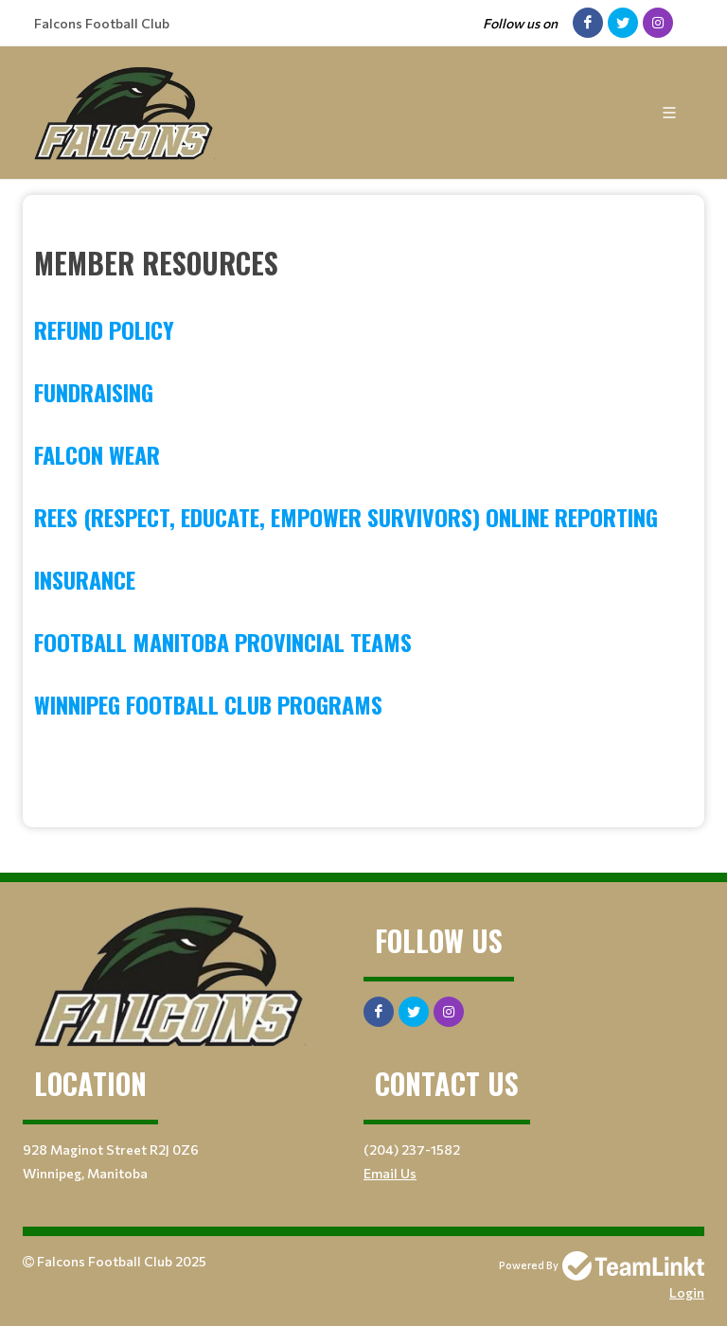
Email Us (390, 1173)
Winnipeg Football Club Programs (208, 704)
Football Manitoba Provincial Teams (223, 642)
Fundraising (93, 392)
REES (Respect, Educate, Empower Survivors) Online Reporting (346, 517)
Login (686, 1292)
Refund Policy (104, 329)
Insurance (84, 579)
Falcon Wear (97, 454)
